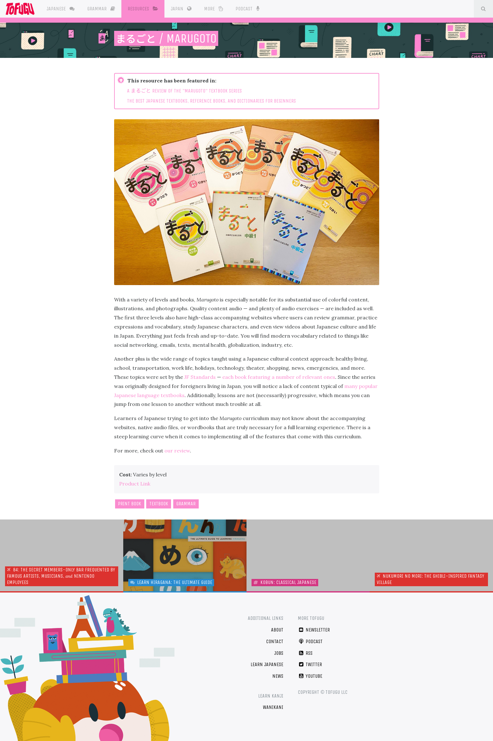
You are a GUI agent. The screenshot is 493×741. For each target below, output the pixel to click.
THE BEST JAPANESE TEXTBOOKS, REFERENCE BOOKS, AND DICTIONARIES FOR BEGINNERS (211, 101)
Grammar (102, 9)
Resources (144, 9)
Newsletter (314, 630)
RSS (305, 653)
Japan (182, 9)
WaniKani (273, 707)
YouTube (310, 676)
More (214, 9)
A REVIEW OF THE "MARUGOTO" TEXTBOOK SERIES (184, 91)
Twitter (310, 664)
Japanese (62, 9)
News (277, 676)
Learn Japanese (267, 664)
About (277, 630)
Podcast (248, 8)
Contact (274, 641)
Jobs (278, 653)
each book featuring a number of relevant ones (278, 377)
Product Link (134, 483)
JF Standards (200, 377)
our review (177, 450)
